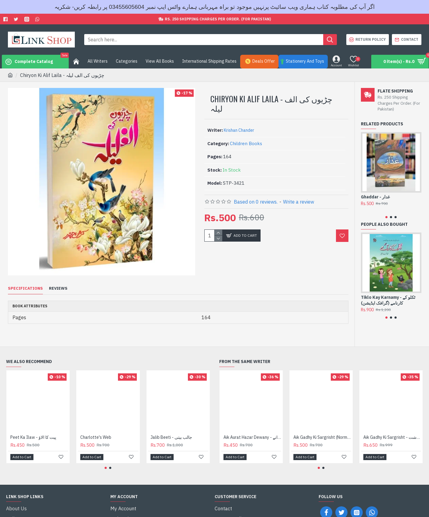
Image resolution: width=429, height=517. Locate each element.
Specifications (25, 288)
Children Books (246, 143)
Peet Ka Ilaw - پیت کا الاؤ (33, 429)
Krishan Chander (239, 130)
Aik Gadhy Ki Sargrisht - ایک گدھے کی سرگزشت (392, 429)
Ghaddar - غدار (375, 197)
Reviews (58, 288)
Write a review (298, 202)
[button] (387, 217)
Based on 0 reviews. (256, 202)
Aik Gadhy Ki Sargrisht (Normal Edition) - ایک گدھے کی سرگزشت (322, 429)
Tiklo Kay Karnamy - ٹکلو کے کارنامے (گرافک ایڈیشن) (388, 300)
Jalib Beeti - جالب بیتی (171, 429)
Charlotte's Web (95, 429)
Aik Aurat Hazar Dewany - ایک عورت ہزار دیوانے (252, 429)
